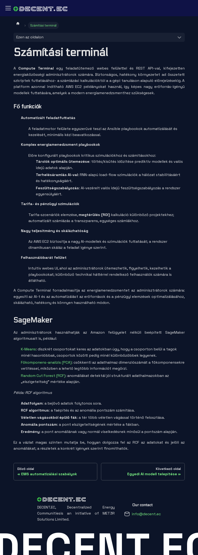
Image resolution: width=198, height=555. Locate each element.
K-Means (28, 349)
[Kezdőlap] (17, 23)
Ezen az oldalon (30, 37)
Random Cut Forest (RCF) (43, 375)
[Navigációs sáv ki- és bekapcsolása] (8, 8)
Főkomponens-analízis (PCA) (46, 362)
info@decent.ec (146, 514)
